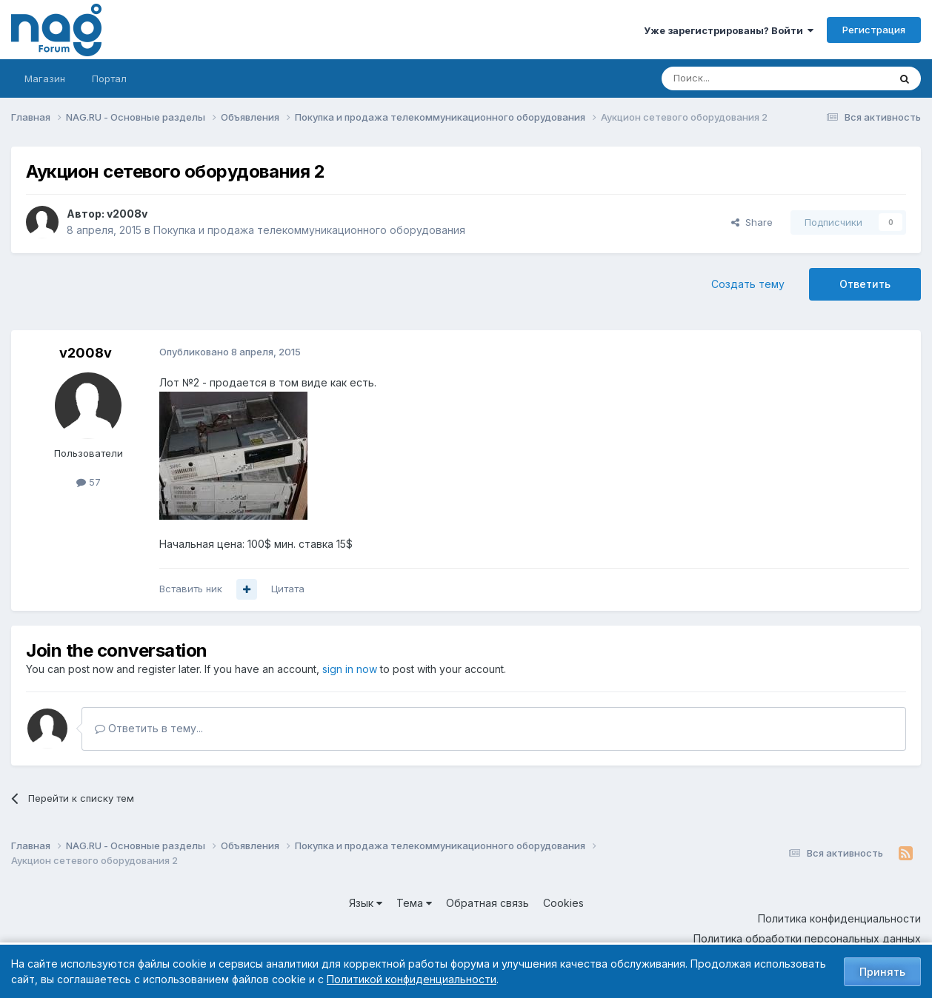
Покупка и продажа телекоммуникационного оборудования (309, 230)
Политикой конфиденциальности (411, 979)
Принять (882, 971)
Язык (365, 903)
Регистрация (873, 30)
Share (752, 222)
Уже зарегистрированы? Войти (728, 30)
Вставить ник (190, 589)
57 (88, 482)
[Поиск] (734, 78)
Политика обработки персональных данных (807, 938)
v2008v (127, 213)
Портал (109, 78)
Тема (414, 903)
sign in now (349, 669)
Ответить (865, 284)
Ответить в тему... (149, 728)
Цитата (287, 589)
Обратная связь (487, 903)
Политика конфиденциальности (839, 918)
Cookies (563, 903)
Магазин (44, 78)
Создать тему (748, 284)
